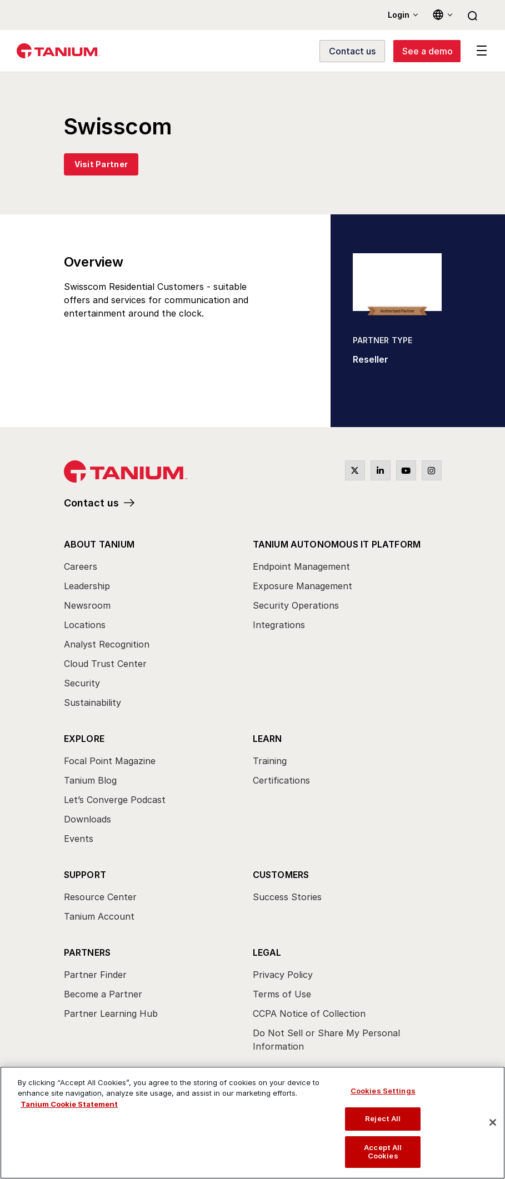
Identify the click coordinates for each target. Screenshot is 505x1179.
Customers (281, 874)
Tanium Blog (90, 780)
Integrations (279, 624)
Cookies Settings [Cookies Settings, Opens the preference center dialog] (383, 1090)
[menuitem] (158, 626)
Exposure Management (302, 585)
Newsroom (87, 605)
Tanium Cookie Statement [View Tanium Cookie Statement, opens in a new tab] (69, 1104)
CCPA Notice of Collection (309, 1013)
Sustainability (92, 702)
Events (78, 838)
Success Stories (287, 896)
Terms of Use (282, 994)
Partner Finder (95, 974)
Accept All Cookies (383, 1152)
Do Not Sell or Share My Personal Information (326, 1039)
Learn (267, 738)
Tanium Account (99, 916)
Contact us (91, 503)
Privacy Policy (283, 974)
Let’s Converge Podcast (115, 799)
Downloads (87, 819)
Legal (267, 952)
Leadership (87, 585)
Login (398, 14)
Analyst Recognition (106, 644)
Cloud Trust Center (105, 663)
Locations (85, 624)
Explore (84, 738)
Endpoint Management (301, 566)
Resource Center (100, 896)
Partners (87, 952)
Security (82, 683)
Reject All (383, 1118)
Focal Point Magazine (110, 760)
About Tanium (99, 544)
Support (85, 874)
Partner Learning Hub (111, 1013)
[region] (252, 1122)
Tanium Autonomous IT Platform (337, 544)
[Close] (493, 1122)
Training (270, 760)
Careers (80, 566)
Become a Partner (103, 994)
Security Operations (296, 605)
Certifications (281, 780)
